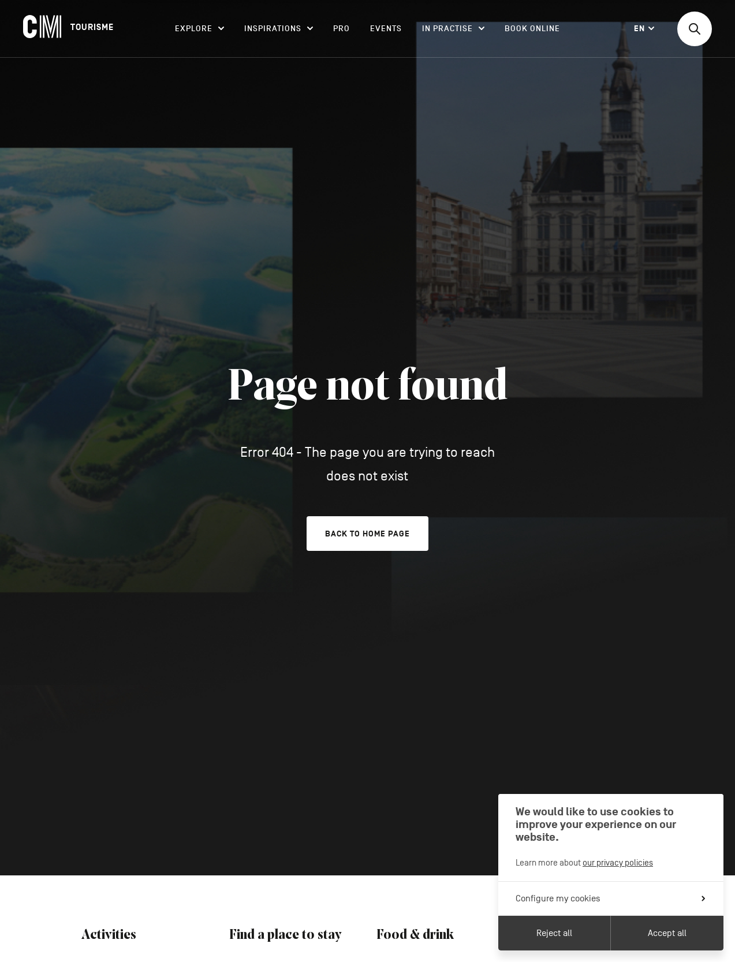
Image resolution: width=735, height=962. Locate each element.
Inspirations (278, 28)
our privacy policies (618, 862)
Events (386, 28)
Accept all (667, 933)
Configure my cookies (610, 898)
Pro (341, 28)
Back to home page (367, 534)
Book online (532, 28)
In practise (453, 28)
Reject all (554, 933)
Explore (199, 28)
